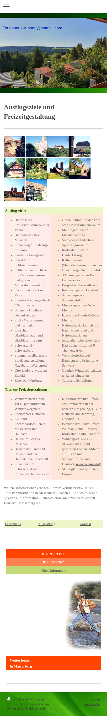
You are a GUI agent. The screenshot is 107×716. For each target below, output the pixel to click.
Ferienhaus (13, 524)
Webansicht (92, 704)
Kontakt (85, 524)
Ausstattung (46, 524)
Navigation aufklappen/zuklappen (53, 6)
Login (96, 699)
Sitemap (38, 699)
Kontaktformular (54, 570)
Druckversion (19, 699)
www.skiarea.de (87, 464)
